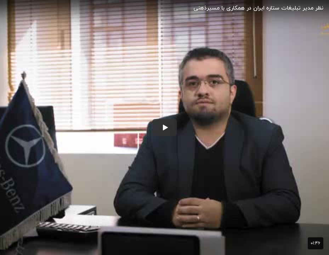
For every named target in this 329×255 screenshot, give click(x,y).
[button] (165, 127)
